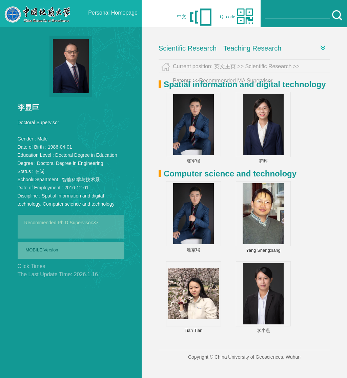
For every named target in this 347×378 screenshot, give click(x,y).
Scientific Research (188, 48)
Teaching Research (252, 48)
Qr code (227, 16)
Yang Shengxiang (263, 250)
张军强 (193, 161)
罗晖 (263, 161)
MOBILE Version (42, 249)
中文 (181, 16)
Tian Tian (194, 330)
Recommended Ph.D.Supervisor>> (61, 222)
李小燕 (263, 330)
